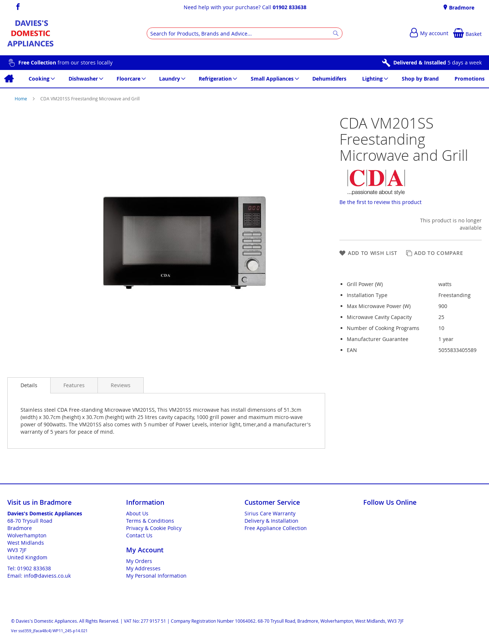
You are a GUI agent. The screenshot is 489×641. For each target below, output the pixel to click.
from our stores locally (65, 62)
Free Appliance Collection (275, 528)
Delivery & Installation (271, 520)
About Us (137, 513)
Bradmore (461, 7)
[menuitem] (8, 79)
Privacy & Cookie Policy (153, 528)
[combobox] (244, 33)
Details (29, 385)
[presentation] (29, 385)
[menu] (244, 79)
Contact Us (139, 535)
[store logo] (30, 33)
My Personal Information (156, 575)
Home (21, 98)
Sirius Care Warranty (269, 513)
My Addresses (143, 568)
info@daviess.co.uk (47, 575)
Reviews (120, 385)
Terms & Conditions (150, 520)
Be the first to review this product (380, 202)
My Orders (139, 560)
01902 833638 (289, 7)
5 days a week (437, 62)
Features (74, 385)
